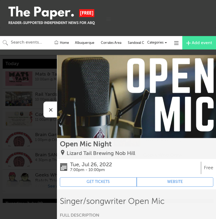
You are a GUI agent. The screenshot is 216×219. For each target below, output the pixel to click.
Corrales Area (111, 43)
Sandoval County (140, 43)
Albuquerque (84, 43)
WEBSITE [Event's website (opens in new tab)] (175, 182)
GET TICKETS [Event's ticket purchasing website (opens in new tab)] (98, 182)
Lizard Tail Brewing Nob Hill (101, 153)
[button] (108, 19)
